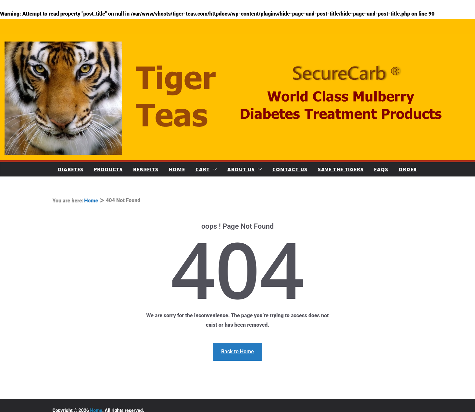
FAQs (381, 169)
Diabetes (70, 169)
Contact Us (289, 169)
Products (108, 169)
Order (408, 169)
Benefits (145, 169)
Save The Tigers (341, 169)
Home (177, 169)
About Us (241, 169)
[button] (213, 169)
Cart (202, 169)
